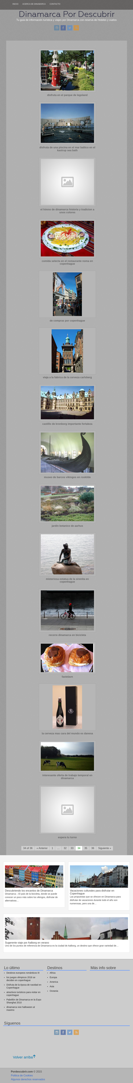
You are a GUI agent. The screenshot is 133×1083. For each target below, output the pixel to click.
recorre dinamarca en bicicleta (67, 635)
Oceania (54, 991)
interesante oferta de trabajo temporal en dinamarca (67, 777)
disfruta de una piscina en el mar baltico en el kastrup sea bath (67, 149)
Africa (52, 973)
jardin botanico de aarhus (67, 525)
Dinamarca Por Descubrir (66, 14)
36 (92, 848)
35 (85, 848)
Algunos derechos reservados (28, 1079)
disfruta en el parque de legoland (67, 95)
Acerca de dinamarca (34, 4)
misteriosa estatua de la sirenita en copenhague (67, 580)
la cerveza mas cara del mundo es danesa (67, 733)
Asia (52, 986)
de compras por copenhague (67, 320)
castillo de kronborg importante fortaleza (67, 424)
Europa (53, 977)
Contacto (55, 4)
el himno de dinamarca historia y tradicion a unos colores (67, 211)
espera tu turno (67, 837)
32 (65, 848)
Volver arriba (24, 1057)
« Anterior (42, 848)
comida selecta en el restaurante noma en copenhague (67, 262)
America (54, 982)
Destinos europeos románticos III (22, 973)
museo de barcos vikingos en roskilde (67, 477)
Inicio (16, 4)
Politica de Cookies (22, 1075)
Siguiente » (104, 848)
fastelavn (67, 676)
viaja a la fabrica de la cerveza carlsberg (67, 377)
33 (72, 848)
